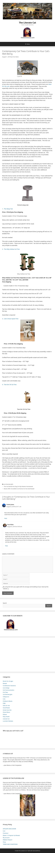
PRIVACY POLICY (7, 840)
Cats (4, 699)
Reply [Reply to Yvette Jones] (5, 518)
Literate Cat (6, 719)
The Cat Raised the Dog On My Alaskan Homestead (18, 486)
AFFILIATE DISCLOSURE (9, 829)
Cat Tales (5, 692)
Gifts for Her (6, 705)
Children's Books (7, 701)
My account (6, 837)
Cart (4, 831)
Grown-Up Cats (7, 710)
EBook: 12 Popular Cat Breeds (11, 835)
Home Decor (6, 712)
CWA (4, 703)
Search (5, 603)
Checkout (5, 833)
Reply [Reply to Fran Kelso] (6, 545)
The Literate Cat (27, 22)
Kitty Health (6, 716)
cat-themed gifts (8, 484)
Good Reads (6, 708)
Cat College (6, 688)
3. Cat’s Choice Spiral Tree (10, 319)
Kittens (5, 714)
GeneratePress (36, 850)
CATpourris (6, 697)
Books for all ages (8, 681)
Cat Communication (8, 690)
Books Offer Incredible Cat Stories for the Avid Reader (19, 489)
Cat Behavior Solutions (9, 685)
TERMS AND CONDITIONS (10, 844)
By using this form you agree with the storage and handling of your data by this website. (25, 588)
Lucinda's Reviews (8, 721)
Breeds (5, 683)
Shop (4, 842)
